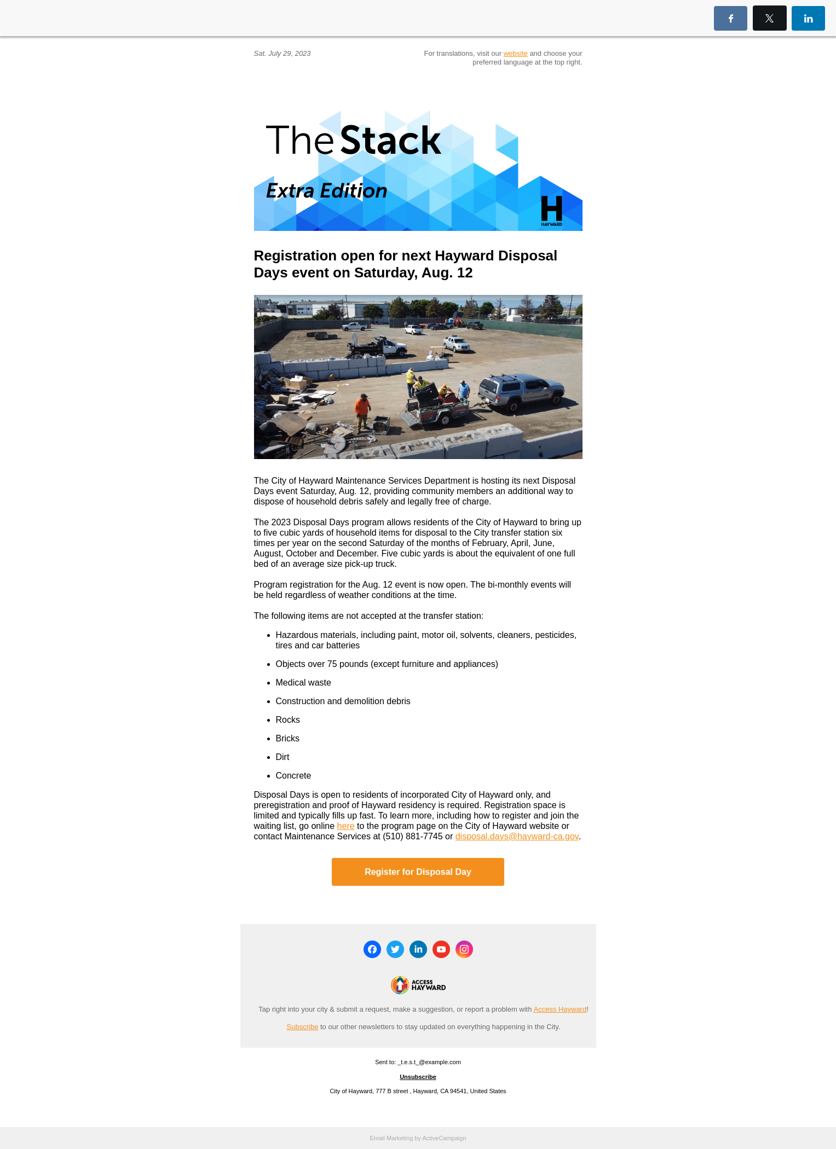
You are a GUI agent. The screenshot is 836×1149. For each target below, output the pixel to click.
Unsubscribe (418, 1076)
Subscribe (303, 1027)
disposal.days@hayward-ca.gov (517, 836)
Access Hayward (559, 1009)
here (346, 826)
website (516, 53)
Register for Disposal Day (418, 872)
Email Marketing (391, 1138)
